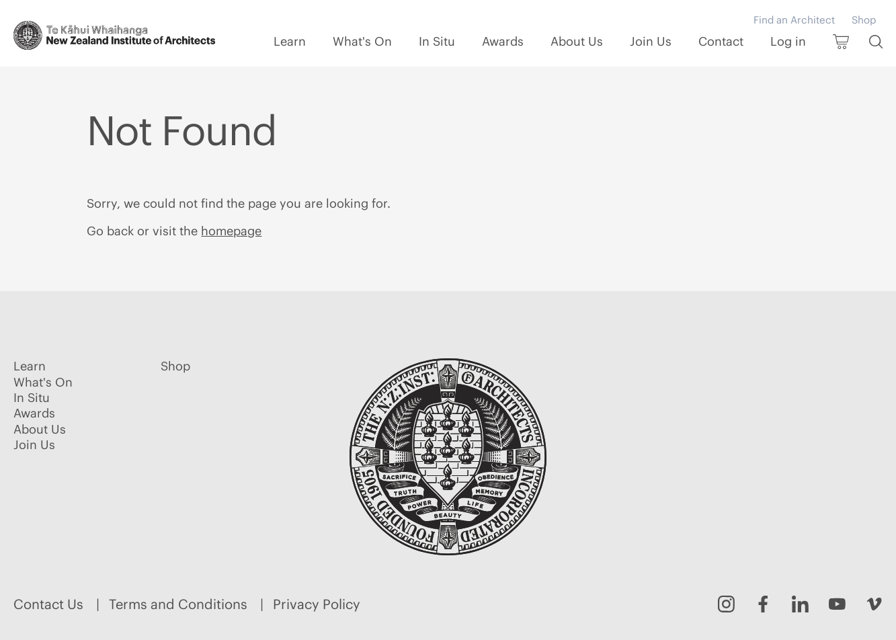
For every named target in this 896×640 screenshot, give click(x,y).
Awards (503, 41)
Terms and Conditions (178, 604)
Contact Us (48, 604)
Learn (290, 41)
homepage (231, 231)
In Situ (437, 41)
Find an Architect (794, 19)
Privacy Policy (316, 604)
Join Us (650, 41)
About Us (577, 41)
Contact (720, 41)
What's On (362, 41)
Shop (864, 19)
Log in (788, 41)
